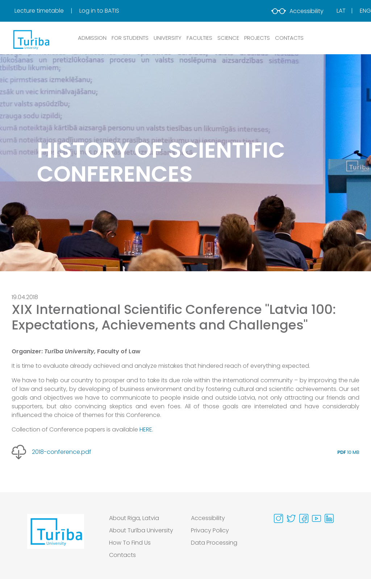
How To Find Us (130, 542)
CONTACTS (289, 38)
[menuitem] (46, 11)
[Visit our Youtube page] (316, 518)
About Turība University (141, 530)
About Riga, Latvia (134, 518)
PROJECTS (257, 38)
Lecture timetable (39, 11)
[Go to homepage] (55, 538)
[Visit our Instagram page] (278, 518)
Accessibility (297, 11)
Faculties (199, 38)
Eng (365, 11)
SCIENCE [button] (228, 38)
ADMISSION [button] (92, 38)
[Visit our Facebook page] (303, 518)
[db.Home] (31, 39)
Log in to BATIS (99, 11)
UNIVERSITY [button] (168, 38)
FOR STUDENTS (130, 38)
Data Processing (214, 542)
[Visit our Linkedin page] (329, 518)
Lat (341, 11)
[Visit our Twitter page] (291, 518)
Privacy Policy (210, 530)
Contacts (122, 555)
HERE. (146, 429)
